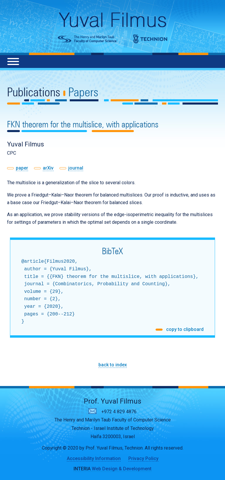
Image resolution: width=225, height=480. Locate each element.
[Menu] (13, 61)
